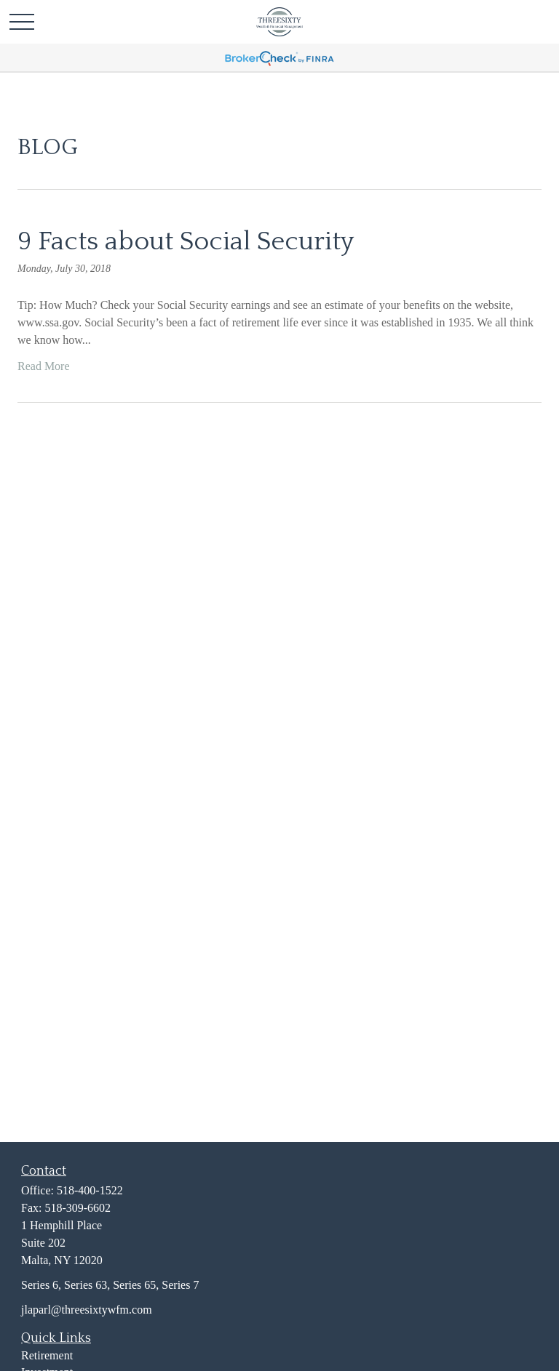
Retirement (47, 1355)
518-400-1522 (90, 1190)
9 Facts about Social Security (185, 241)
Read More (43, 366)
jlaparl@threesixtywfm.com (86, 1309)
